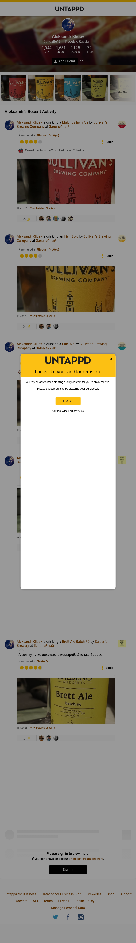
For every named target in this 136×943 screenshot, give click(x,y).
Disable (68, 401)
